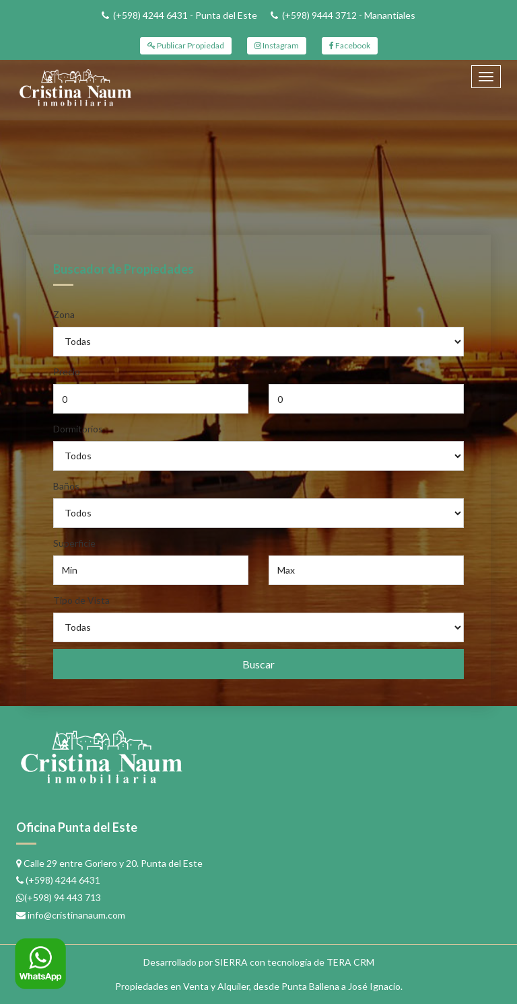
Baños (66, 486)
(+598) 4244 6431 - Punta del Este (185, 15)
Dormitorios (78, 428)
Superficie (74, 543)
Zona (64, 314)
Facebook (349, 45)
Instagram (276, 45)
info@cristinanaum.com (76, 915)
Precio (66, 371)
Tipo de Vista (81, 600)
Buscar (258, 664)
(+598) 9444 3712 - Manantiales (348, 15)
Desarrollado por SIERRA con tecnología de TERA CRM (258, 962)
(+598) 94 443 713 (62, 897)
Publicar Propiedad (185, 45)
